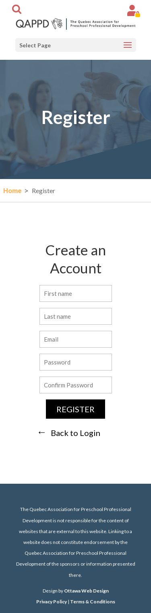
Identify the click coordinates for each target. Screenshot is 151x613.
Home (12, 190)
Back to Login (75, 433)
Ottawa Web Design (86, 591)
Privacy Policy (51, 602)
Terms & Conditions (92, 602)
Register (75, 409)
